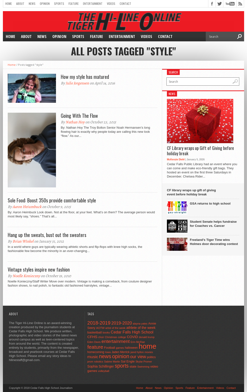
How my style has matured (85, 77)
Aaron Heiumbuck (27, 206)
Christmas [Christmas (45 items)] (111, 337)
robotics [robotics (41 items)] (98, 361)
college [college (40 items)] (122, 337)
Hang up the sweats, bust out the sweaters (47, 235)
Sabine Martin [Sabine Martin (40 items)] (112, 361)
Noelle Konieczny (26, 276)
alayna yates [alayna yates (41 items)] (140, 323)
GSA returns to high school (210, 203)
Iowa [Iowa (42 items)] (108, 352)
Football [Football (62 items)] (109, 347)
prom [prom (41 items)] (90, 361)
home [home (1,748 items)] (147, 346)
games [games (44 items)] (120, 347)
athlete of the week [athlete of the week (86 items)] (141, 328)
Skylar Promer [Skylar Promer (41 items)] (144, 361)
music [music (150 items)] (92, 356)
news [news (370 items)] (105, 356)
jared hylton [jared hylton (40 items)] (137, 352)
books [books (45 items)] (106, 332)
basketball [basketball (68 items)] (94, 332)
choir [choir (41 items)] (101, 337)
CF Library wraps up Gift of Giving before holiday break (200, 151)
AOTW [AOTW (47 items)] (100, 327)
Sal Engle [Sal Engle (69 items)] (128, 361)
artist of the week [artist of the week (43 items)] (115, 327)
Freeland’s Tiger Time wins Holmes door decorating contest (214, 242)
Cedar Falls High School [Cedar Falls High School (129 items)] (132, 332)
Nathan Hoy (75, 122)
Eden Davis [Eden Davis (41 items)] (94, 341)
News (32, 3)
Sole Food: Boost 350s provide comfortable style (52, 200)
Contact (125, 3)
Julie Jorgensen (77, 83)
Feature (74, 3)
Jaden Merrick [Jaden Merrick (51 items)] (120, 352)
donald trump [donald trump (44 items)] (147, 337)
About (20, 3)
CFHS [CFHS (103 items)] (92, 337)
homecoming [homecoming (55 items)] (95, 352)
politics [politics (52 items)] (151, 357)
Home (8, 3)
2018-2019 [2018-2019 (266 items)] (98, 322)
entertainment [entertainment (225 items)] (116, 341)
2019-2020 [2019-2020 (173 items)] (121, 323)
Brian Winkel (23, 241)
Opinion (45, 3)
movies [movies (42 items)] (149, 352)
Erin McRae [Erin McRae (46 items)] (137, 341)
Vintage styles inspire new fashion (39, 269)
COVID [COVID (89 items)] (132, 337)
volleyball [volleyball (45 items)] (103, 371)
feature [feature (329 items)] (95, 347)
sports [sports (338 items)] (122, 366)
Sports (59, 3)
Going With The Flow (79, 115)
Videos (111, 3)
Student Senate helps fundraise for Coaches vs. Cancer (213, 224)
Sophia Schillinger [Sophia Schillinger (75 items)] (100, 366)
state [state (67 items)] (133, 366)
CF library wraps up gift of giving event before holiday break (191, 192)
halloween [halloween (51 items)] (131, 347)
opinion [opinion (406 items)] (120, 356)
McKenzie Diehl (176, 159)
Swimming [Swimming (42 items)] (143, 366)
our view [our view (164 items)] (138, 356)
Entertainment (93, 3)
